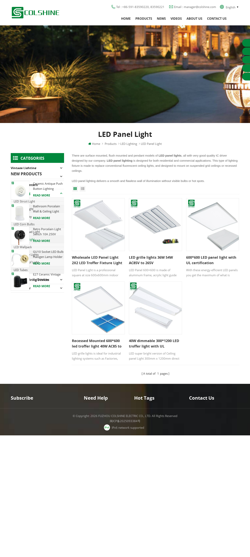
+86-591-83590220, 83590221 (217, 473)
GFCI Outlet (142, 469)
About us (194, 18)
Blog (87, 483)
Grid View (75, 189)
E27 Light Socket (145, 504)
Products (143, 18)
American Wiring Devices (30, 280)
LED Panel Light (24, 239)
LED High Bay (23, 216)
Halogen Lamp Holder (27, 176)
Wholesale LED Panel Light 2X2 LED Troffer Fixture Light (97, 260)
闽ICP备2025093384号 (125, 543)
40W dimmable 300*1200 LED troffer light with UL (154, 343)
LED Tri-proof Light (26, 262)
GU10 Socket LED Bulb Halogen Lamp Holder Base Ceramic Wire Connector (48, 384)
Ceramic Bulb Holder (148, 518)
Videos (176, 18)
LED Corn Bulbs (24, 224)
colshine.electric (206, 487)
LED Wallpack (23, 247)
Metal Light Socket (146, 476)
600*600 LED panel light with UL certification (211, 260)
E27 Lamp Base (144, 490)
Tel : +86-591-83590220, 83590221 (140, 7)
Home (126, 18)
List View (83, 189)
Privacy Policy (93, 490)
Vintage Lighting (23, 168)
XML (87, 504)
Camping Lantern (24, 185)
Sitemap (89, 497)
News (161, 18)
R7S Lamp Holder (146, 483)
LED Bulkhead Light (27, 232)
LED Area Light (23, 209)
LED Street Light (24, 201)
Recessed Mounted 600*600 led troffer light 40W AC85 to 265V (96, 343)
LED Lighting (128, 144)
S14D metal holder (147, 511)
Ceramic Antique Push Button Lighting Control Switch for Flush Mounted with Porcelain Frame (48, 316)
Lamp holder (21, 288)
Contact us (217, 18)
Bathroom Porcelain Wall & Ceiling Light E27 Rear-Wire (46, 339)
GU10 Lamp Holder (147, 462)
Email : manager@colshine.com (195, 7)
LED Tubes (21, 270)
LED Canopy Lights (26, 255)
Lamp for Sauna (145, 497)
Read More (41, 325)
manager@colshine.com (212, 480)
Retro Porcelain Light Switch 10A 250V (47, 361)
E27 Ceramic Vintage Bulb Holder (47, 406)
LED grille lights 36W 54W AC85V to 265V (151, 260)
